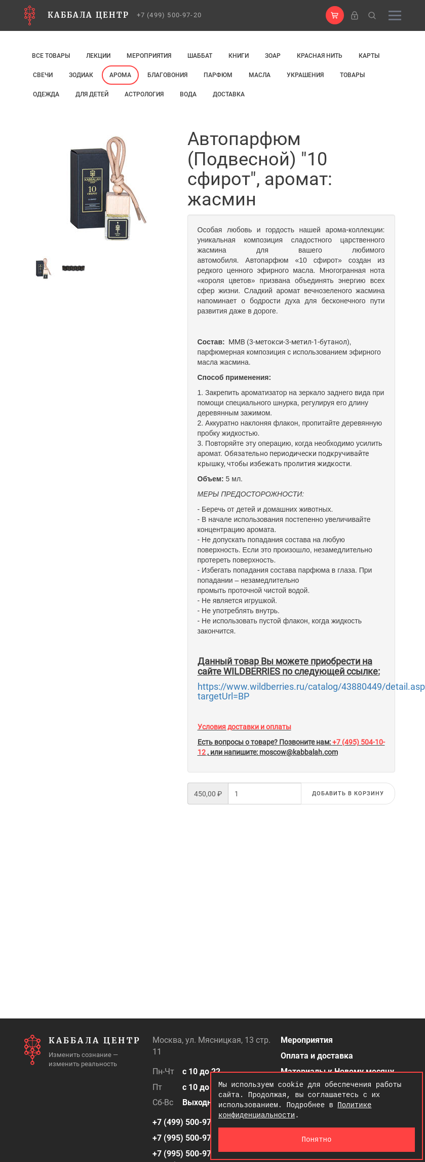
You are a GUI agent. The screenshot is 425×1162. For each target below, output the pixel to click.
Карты (369, 55)
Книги (238, 55)
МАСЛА (260, 75)
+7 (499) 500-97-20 (169, 15)
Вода (188, 94)
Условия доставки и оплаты (244, 727)
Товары (352, 75)
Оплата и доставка (317, 1056)
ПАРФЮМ (218, 75)
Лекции (98, 55)
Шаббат (199, 55)
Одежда (46, 94)
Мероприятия (149, 55)
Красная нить (319, 55)
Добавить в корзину (348, 793)
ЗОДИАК (81, 75)
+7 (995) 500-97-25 (187, 1153)
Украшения (305, 75)
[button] (335, 15)
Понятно (317, 1139)
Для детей (91, 94)
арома (120, 75)
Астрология (144, 94)
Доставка (229, 94)
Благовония (167, 75)
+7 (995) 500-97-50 (187, 1138)
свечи (43, 75)
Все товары (51, 55)
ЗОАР (273, 55)
